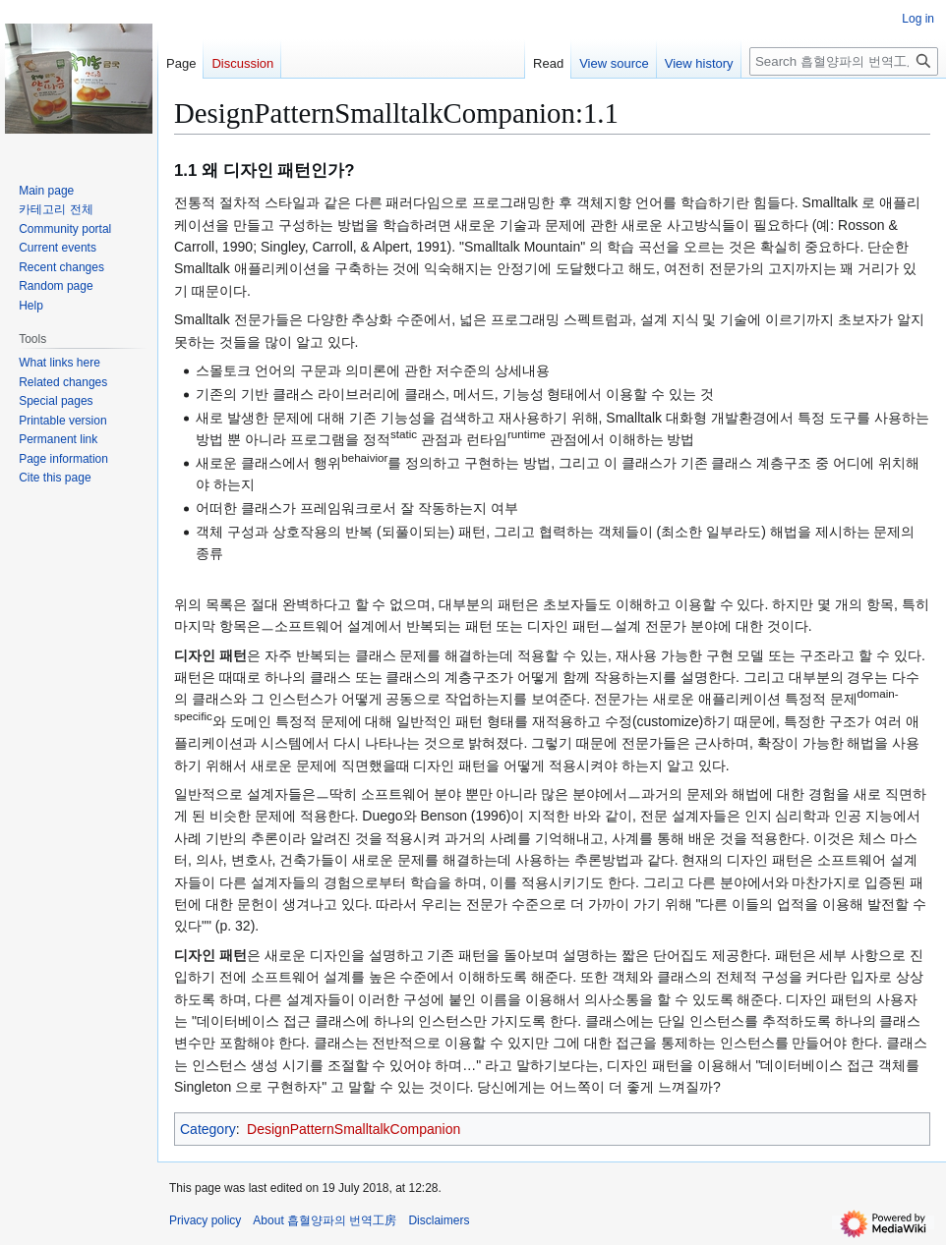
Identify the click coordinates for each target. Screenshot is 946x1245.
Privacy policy (205, 1220)
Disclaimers (438, 1220)
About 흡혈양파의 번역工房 (324, 1220)
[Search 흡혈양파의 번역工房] (843, 61)
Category (208, 1129)
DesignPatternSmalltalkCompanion (353, 1129)
